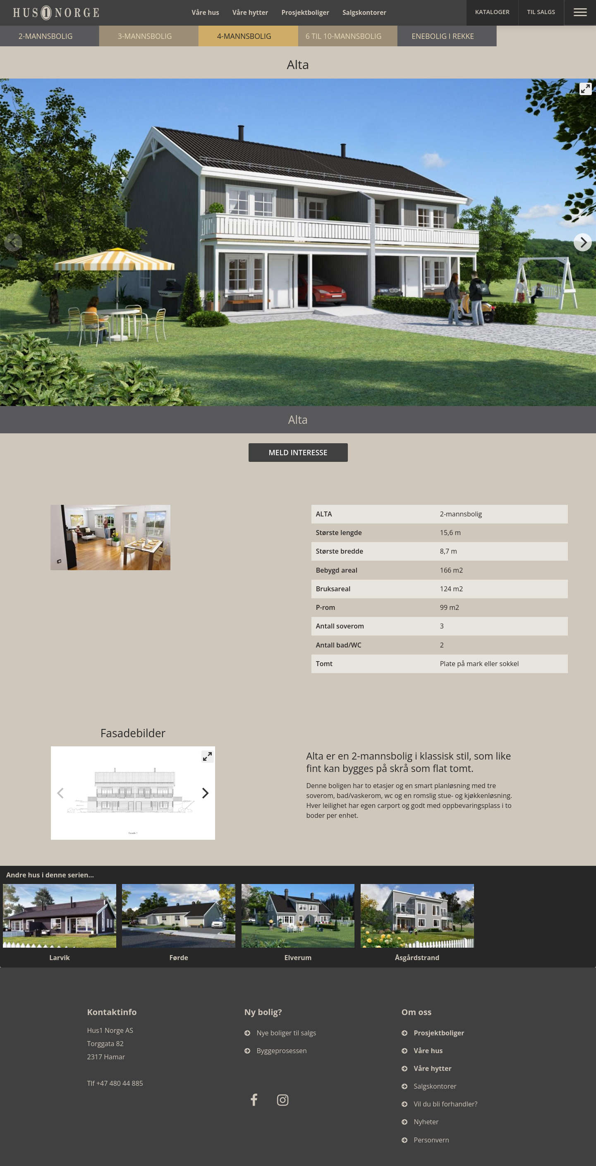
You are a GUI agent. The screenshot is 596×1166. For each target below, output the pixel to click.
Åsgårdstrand (417, 957)
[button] (492, 13)
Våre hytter (250, 12)
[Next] (583, 242)
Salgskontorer (364, 12)
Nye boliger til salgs (280, 1032)
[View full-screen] (585, 89)
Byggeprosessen (275, 1050)
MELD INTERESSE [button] (297, 452)
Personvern (426, 1139)
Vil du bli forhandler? (440, 1104)
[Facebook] (255, 1099)
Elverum (298, 957)
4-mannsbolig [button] (330, 36)
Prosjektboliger (305, 12)
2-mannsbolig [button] (108, 36)
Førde (179, 957)
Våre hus (205, 12)
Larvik (59, 957)
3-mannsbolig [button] (221, 36)
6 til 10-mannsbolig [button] (435, 36)
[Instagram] (284, 1099)
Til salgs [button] (541, 12)
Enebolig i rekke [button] (538, 36)
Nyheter (420, 1121)
